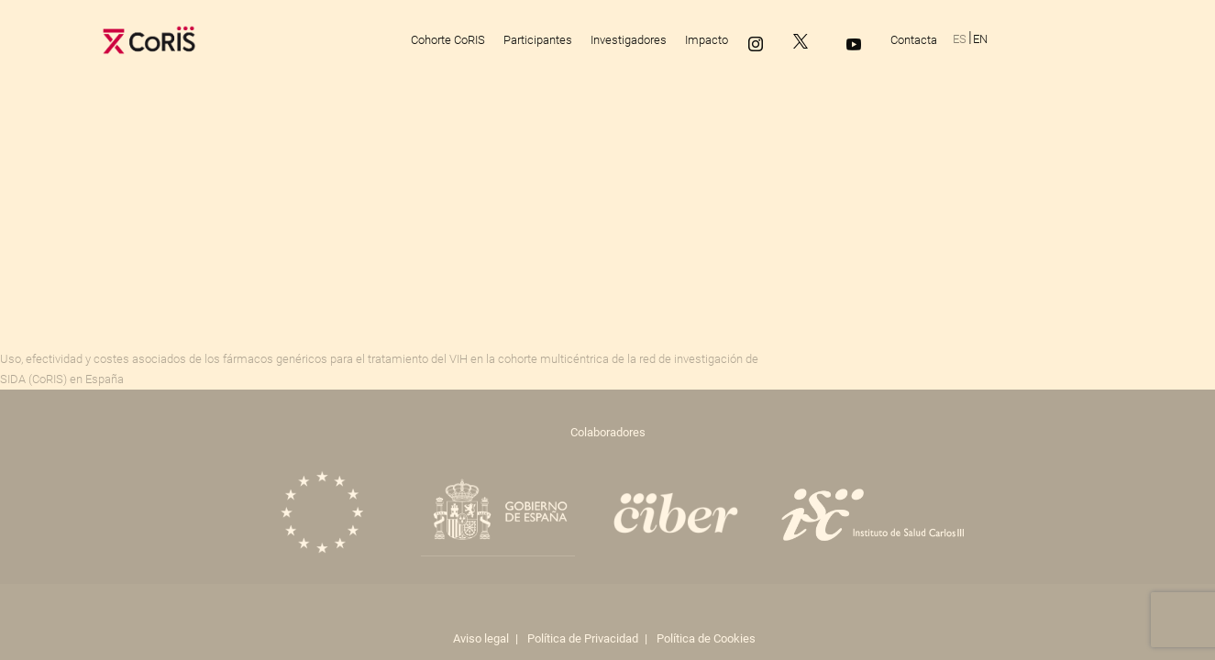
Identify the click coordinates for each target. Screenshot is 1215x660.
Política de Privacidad (582, 638)
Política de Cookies (706, 638)
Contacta (913, 40)
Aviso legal (481, 638)
